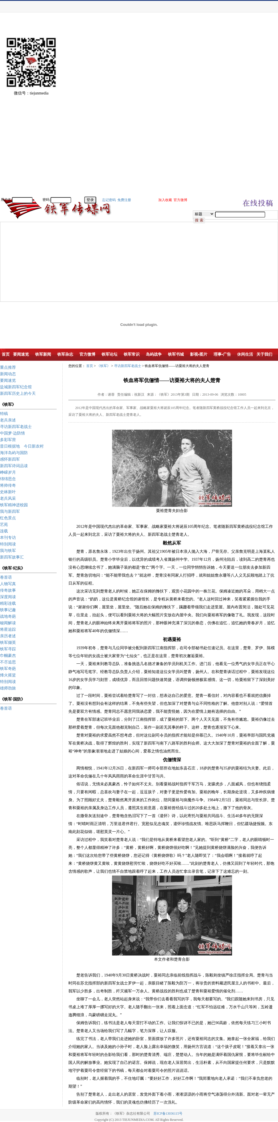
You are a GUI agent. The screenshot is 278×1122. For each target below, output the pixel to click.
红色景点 (8, 518)
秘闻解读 (8, 623)
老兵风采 (8, 498)
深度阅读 (8, 597)
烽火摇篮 (8, 675)
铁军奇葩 (8, 669)
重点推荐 (8, 367)
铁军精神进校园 (14, 505)
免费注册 (124, 200)
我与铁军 (8, 551)
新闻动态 (8, 374)
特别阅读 (8, 544)
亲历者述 (8, 636)
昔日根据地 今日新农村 (22, 446)
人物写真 (8, 584)
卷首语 (6, 577)
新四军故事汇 (12, 557)
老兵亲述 (8, 420)
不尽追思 (8, 662)
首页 (89, 366)
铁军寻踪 (8, 649)
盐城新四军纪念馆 (16, 387)
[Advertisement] (258, 111)
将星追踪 (8, 629)
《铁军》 (103, 366)
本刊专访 (8, 537)
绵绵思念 (8, 479)
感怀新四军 (10, 459)
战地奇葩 (8, 616)
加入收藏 (165, 200)
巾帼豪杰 (8, 655)
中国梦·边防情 (12, 433)
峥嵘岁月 (8, 472)
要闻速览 (8, 380)
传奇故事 (8, 590)
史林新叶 (8, 492)
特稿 (4, 414)
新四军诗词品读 (14, 466)
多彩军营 (8, 440)
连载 (4, 531)
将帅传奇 (8, 485)
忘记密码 (109, 200)
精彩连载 (8, 603)
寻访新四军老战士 (16, 427)
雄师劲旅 (8, 688)
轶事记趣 (8, 610)
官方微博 (180, 200)
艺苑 (4, 524)
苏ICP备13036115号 (167, 1113)
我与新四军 (10, 511)
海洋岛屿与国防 (14, 453)
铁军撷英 (8, 642)
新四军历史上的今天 (18, 393)
